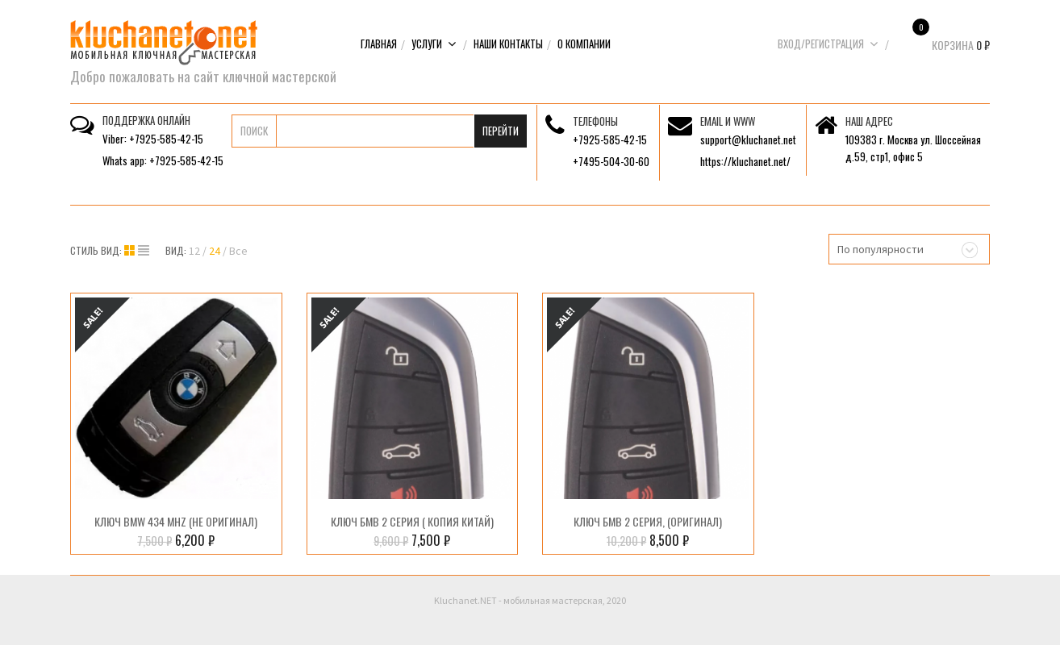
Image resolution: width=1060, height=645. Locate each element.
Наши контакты (508, 43)
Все (238, 250)
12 (194, 250)
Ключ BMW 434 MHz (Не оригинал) (175, 521)
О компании (584, 43)
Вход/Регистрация (828, 43)
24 (214, 250)
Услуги (434, 43)
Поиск (254, 131)
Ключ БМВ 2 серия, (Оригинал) (648, 521)
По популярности (880, 249)
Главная (379, 43)
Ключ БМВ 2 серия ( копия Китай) (412, 521)
